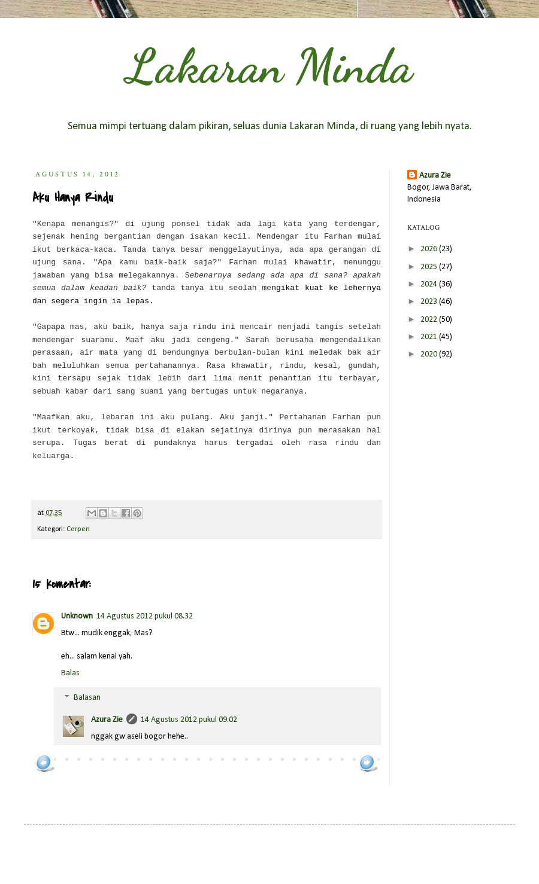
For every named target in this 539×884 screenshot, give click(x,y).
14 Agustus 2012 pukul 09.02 (189, 719)
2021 (429, 337)
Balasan (87, 698)
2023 (429, 301)
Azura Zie (107, 719)
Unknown (77, 616)
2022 (429, 319)
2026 (429, 249)
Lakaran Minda (269, 66)
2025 (429, 267)
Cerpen (78, 529)
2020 (429, 354)
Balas (70, 673)
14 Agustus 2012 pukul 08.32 (144, 616)
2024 (429, 284)
